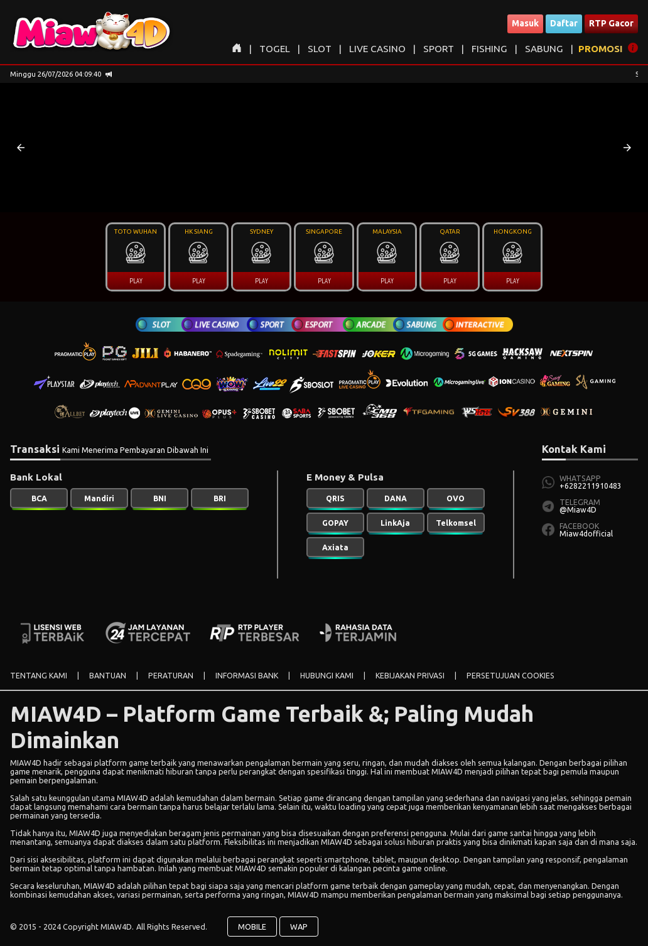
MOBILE (252, 926)
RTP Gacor (611, 23)
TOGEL (274, 48)
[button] (20, 147)
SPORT (438, 48)
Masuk (525, 23)
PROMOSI (600, 48)
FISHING (489, 48)
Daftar (564, 23)
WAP (299, 926)
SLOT (320, 48)
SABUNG (544, 48)
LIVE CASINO (377, 48)
